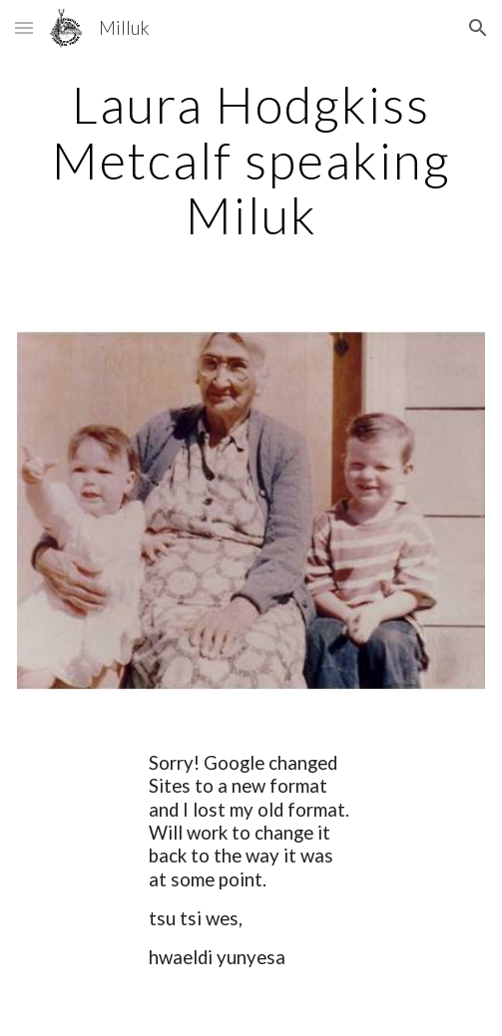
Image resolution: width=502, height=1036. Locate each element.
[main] (250, 160)
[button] (24, 27)
